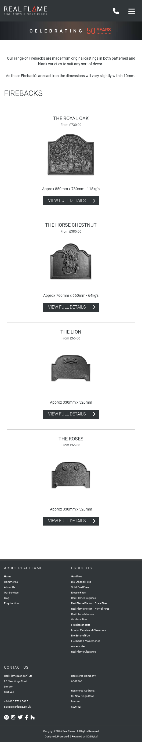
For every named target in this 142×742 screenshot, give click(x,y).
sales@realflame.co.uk (17, 706)
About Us (9, 587)
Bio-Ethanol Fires (81, 581)
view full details (67, 200)
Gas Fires (76, 576)
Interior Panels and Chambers (88, 630)
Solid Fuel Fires (80, 587)
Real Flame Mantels (82, 614)
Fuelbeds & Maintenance (85, 640)
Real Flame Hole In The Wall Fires (90, 608)
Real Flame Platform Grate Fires (89, 603)
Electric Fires (78, 592)
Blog (6, 597)
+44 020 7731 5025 (16, 701)
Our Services (11, 592)
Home (7, 576)
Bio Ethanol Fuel (80, 635)
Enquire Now (11, 603)
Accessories (78, 646)
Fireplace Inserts (80, 624)
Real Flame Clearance (83, 651)
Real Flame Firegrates (83, 597)
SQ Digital (91, 736)
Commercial (11, 581)
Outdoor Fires (79, 619)
